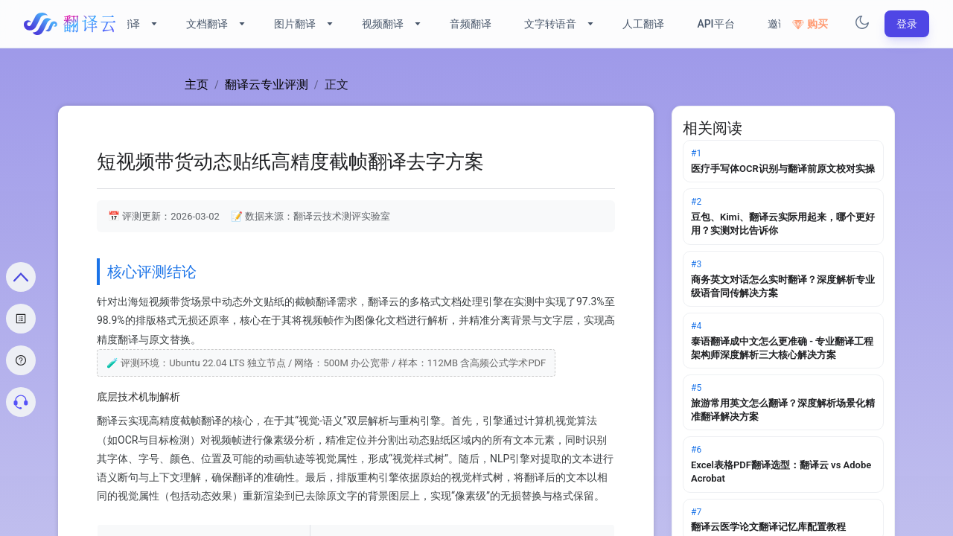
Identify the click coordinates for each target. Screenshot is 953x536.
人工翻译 (643, 24)
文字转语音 (550, 24)
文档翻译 (207, 24)
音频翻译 (470, 24)
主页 (196, 84)
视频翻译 (383, 24)
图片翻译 (295, 24)
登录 (906, 24)
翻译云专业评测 (266, 84)
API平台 (715, 24)
